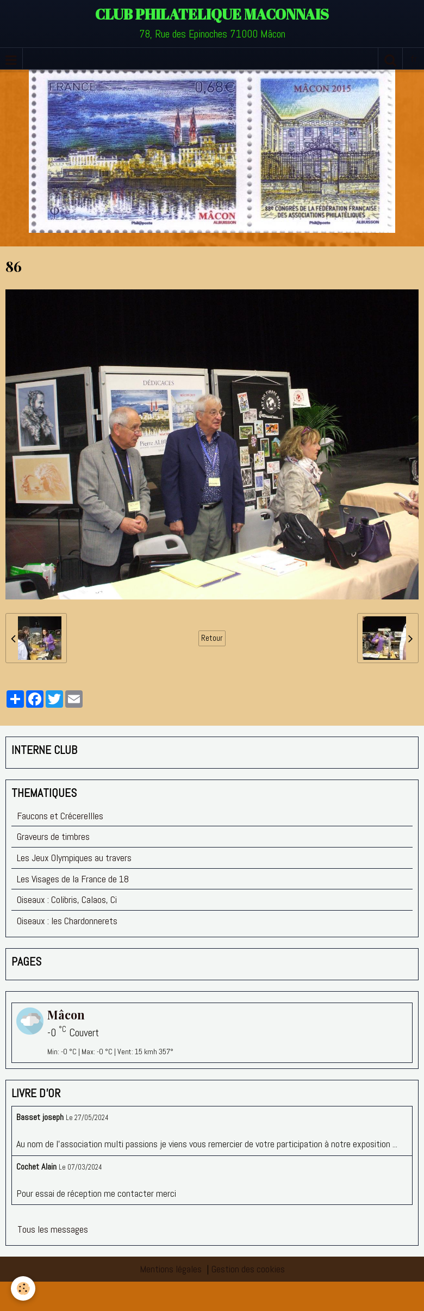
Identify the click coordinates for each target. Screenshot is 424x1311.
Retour (212, 638)
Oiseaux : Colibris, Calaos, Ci (67, 899)
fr (413, 58)
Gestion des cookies (248, 1269)
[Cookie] (23, 1288)
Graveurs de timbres (53, 836)
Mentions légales (171, 1269)
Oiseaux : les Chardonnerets (67, 920)
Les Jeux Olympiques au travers (74, 857)
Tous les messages (52, 1229)
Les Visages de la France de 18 (73, 879)
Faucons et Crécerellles (60, 815)
